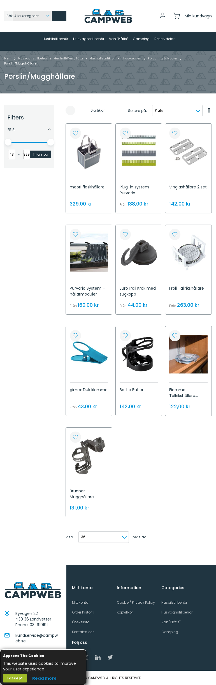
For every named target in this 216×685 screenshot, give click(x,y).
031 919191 (39, 628)
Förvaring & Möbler (163, 67)
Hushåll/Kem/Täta (69, 67)
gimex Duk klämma (89, 399)
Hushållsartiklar (103, 67)
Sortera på (137, 119)
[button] (75, 142)
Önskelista (81, 626)
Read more (44, 678)
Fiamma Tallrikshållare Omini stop (182, 405)
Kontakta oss (83, 635)
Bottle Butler (131, 399)
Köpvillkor (125, 616)
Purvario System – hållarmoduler (87, 300)
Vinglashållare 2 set (188, 196)
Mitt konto (80, 606)
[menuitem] (30, 39)
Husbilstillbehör (174, 606)
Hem (8, 67)
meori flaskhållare (87, 196)
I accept (15, 678)
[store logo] (108, 16)
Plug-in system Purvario (134, 199)
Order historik (83, 616)
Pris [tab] (11, 139)
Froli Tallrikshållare (186, 298)
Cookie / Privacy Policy (136, 606)
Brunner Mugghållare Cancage (82, 506)
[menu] (108, 46)
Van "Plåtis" (170, 626)
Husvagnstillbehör (33, 67)
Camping (169, 635)
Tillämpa (40, 163)
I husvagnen (132, 67)
